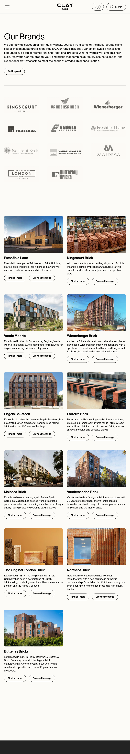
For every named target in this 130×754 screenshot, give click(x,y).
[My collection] (98, 7)
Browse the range (42, 277)
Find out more (15, 277)
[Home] (65, 7)
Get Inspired (14, 71)
